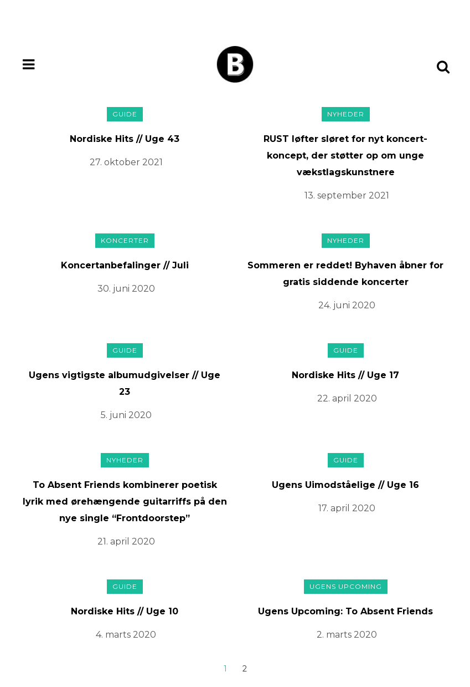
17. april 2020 (346, 508)
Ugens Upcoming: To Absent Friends (345, 611)
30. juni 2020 (126, 288)
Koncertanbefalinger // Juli (125, 265)
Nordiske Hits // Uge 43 (124, 139)
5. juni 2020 (126, 415)
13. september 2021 (346, 195)
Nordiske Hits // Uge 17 (345, 375)
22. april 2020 (347, 398)
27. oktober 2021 (126, 162)
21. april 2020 (126, 541)
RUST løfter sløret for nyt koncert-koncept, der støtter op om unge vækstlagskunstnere (345, 155)
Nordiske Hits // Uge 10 (124, 611)
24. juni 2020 (346, 305)
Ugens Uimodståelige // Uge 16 (345, 485)
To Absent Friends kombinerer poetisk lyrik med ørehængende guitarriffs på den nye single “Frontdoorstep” (125, 501)
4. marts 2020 (126, 634)
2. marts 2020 (347, 634)
